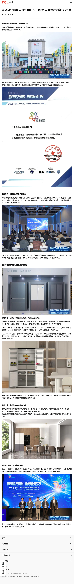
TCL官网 (4, 566)
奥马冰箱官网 (5, 569)
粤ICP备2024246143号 (8, 576)
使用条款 (19, 576)
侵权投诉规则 (35, 576)
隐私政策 (26, 576)
